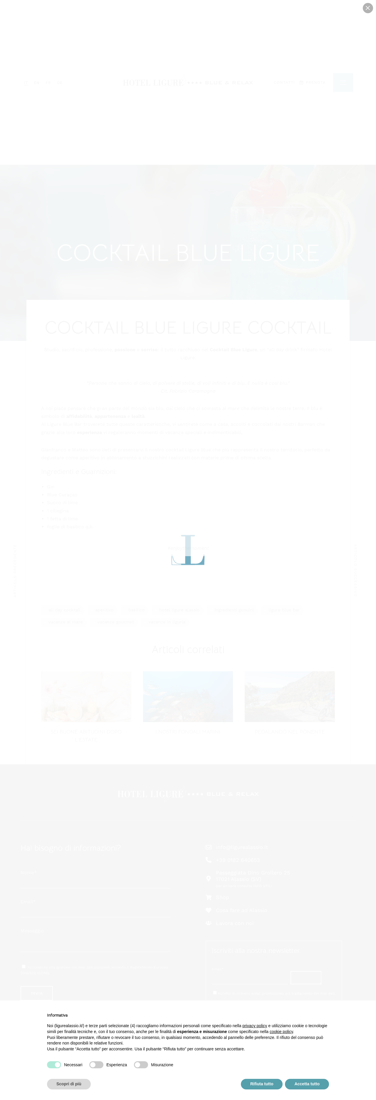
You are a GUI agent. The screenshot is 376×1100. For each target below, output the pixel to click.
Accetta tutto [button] (307, 1084)
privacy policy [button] (254, 1025)
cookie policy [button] (281, 1031)
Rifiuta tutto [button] (261, 1084)
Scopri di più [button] (68, 1084)
